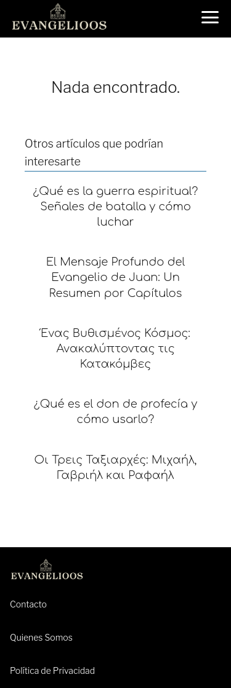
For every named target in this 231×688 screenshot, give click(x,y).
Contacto (28, 604)
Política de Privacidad (52, 670)
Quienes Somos (41, 637)
